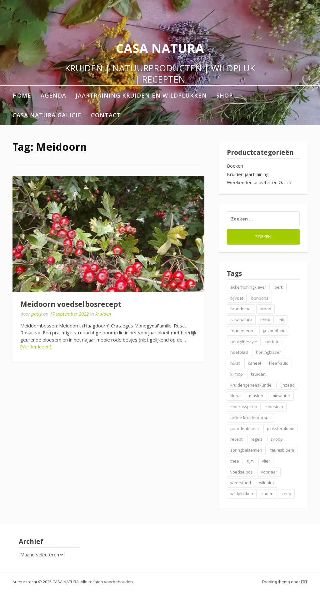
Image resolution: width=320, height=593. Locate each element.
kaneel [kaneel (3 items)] (254, 363)
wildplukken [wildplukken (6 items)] (241, 493)
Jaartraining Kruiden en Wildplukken (141, 95)
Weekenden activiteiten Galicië (259, 182)
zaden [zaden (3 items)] (267, 493)
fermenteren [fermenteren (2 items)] (242, 330)
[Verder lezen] (35, 346)
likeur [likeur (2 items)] (235, 395)
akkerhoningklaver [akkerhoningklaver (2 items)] (248, 287)
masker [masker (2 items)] (256, 395)
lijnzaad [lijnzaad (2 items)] (287, 385)
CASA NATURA (160, 48)
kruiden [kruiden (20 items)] (258, 374)
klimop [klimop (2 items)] (236, 374)
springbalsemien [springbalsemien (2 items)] (246, 450)
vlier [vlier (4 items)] (266, 461)
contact (106, 115)
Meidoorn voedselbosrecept (71, 304)
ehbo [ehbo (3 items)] (265, 319)
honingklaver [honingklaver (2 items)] (268, 352)
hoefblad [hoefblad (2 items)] (239, 352)
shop (224, 95)
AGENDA (53, 95)
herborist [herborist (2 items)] (274, 341)
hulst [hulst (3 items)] (235, 363)
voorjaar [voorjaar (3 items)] (269, 472)
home (21, 95)
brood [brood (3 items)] (265, 309)
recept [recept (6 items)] (236, 439)
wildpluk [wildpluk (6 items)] (267, 482)
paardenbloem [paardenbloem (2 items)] (244, 428)
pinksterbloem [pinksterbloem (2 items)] (280, 428)
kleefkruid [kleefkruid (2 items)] (278, 363)
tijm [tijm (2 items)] (250, 461)
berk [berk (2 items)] (278, 287)
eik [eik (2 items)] (281, 319)
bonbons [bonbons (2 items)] (259, 298)
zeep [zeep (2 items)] (286, 493)
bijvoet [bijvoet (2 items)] (236, 298)
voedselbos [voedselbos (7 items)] (241, 472)
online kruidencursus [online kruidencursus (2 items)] (250, 417)
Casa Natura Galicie (47, 115)
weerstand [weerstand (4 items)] (240, 482)
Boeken (235, 166)
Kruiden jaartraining (248, 174)
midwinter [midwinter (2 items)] (281, 395)
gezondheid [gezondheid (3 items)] (274, 330)
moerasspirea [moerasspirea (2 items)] (243, 406)
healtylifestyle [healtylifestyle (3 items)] (243, 341)
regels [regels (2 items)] (256, 439)
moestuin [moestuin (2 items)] (274, 406)
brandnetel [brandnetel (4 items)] (241, 309)
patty (36, 314)
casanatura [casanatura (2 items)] (241, 319)
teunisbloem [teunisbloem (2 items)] (282, 450)
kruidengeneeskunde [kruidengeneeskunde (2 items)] (251, 385)
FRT (304, 582)
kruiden (103, 314)
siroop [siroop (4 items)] (277, 439)
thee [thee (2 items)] (234, 461)
